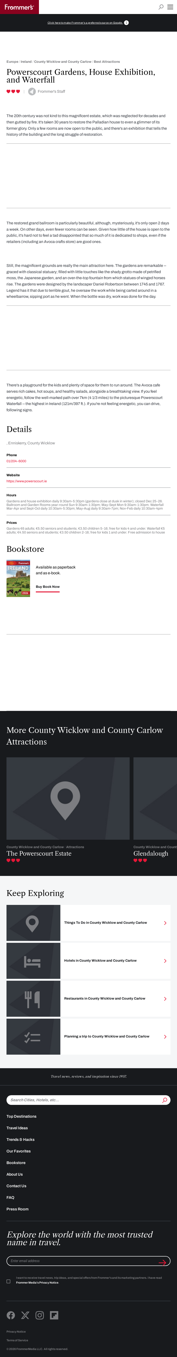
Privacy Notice (16, 1331)
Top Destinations (21, 1116)
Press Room (17, 1209)
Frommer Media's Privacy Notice (37, 1282)
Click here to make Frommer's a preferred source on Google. (85, 22)
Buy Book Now (48, 587)
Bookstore (15, 1163)
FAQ (10, 1197)
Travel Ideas (17, 1128)
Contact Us (16, 1186)
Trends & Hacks (20, 1139)
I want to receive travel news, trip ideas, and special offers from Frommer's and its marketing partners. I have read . (89, 1280)
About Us (14, 1174)
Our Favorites (18, 1151)
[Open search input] (161, 7)
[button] (170, 7)
